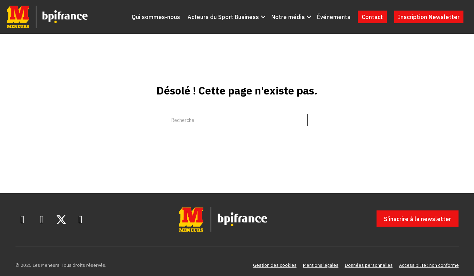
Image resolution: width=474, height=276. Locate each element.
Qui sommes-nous (156, 16)
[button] (263, 17)
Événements (333, 16)
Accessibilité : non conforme (429, 265)
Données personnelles (369, 265)
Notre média (288, 16)
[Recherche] (237, 120)
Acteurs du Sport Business (223, 16)
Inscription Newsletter (429, 16)
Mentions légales (321, 265)
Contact (372, 16)
